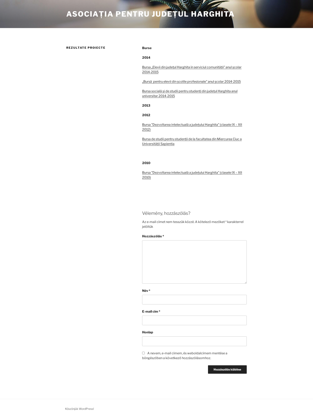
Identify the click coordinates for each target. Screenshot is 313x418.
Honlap (147, 332)
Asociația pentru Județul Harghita (150, 14)
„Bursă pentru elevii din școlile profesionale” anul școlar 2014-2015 (191, 81)
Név (146, 291)
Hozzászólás (153, 236)
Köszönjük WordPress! (79, 408)
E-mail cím (151, 311)
